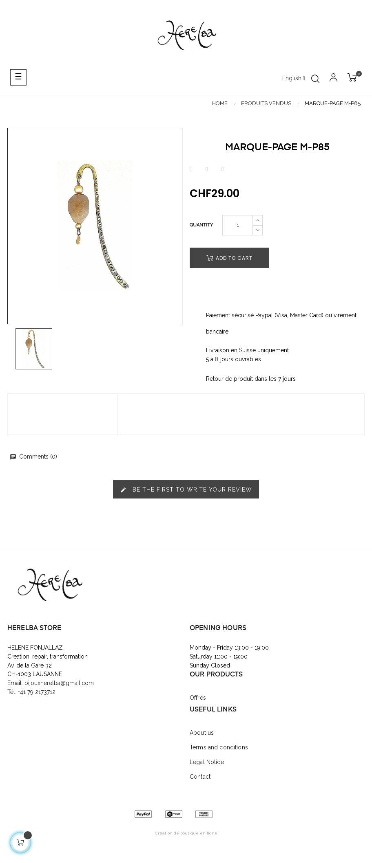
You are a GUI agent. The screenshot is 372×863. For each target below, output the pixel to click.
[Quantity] (237, 225)
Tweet (207, 169)
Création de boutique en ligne (186, 833)
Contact (200, 776)
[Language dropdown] (293, 78)
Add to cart (229, 258)
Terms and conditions (219, 747)
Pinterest (222, 169)
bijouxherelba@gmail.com (59, 683)
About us (202, 732)
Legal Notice (207, 762)
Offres (198, 697)
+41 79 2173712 (37, 692)
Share (191, 169)
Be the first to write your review (186, 489)
